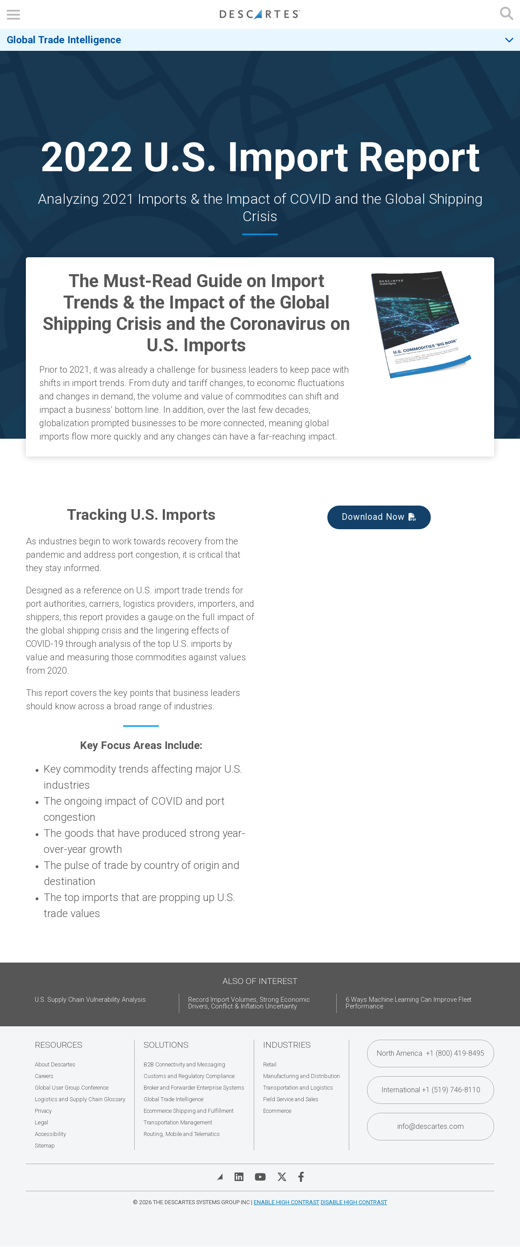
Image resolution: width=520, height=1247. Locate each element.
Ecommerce (277, 1110)
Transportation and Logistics (298, 1087)
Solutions (166, 1045)
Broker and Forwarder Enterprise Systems (194, 1087)
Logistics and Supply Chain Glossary (80, 1099)
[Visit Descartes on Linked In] (239, 1177)
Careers (44, 1076)
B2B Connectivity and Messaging (184, 1064)
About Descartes (55, 1064)
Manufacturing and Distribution (301, 1076)
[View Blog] (219, 1177)
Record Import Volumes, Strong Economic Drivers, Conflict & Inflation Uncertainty (249, 1003)
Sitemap (45, 1145)
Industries (287, 1045)
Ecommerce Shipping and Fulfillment (189, 1110)
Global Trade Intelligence (64, 39)
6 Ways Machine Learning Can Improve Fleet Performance (408, 1003)
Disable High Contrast (354, 1202)
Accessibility (50, 1134)
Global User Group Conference (71, 1087)
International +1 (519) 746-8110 (430, 1090)
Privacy (43, 1110)
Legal (41, 1122)
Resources (59, 1045)
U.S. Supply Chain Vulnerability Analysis (90, 1000)
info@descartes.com (430, 1126)
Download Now (373, 517)
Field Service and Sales (290, 1099)
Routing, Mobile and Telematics (182, 1134)
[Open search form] (506, 14)
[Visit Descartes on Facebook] (301, 1177)
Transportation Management (178, 1122)
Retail (270, 1064)
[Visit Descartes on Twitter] (282, 1177)
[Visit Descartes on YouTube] (260, 1177)
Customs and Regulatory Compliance (189, 1076)
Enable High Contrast (286, 1202)
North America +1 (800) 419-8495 (430, 1053)
